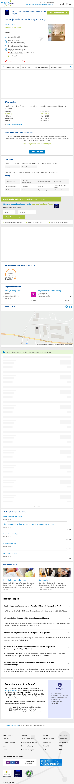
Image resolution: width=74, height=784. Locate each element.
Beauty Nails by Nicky (12, 291)
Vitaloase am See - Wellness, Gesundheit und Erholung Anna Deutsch (28, 524)
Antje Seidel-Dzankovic (11, 516)
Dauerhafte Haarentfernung (14, 580)
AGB (60, 746)
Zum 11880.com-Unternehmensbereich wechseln (40, 4)
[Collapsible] (68, 605)
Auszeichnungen (41, 67)
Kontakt (46, 746)
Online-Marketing (27, 746)
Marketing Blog (48, 739)
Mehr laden (37, 506)
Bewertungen (56, 67)
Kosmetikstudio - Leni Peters (13, 553)
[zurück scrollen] (3, 67)
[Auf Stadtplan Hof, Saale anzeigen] (70, 306)
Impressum (63, 739)
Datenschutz (63, 742)
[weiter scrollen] (71, 67)
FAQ (44, 750)
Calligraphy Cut (45, 580)
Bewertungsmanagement (29, 742)
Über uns (6, 739)
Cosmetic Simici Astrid (11, 534)
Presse (5, 750)
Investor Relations (9, 742)
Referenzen (47, 742)
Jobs (4, 746)
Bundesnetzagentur (11, 690)
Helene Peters (8, 543)
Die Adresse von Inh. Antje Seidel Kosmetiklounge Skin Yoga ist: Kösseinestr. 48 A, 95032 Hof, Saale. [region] (35, 611)
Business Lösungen (27, 750)
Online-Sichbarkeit (27, 739)
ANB (60, 750)
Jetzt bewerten (37, 152)
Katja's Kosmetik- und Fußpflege (49, 291)
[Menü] (71, 3)
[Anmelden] (64, 3)
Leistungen (26, 67)
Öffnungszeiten (12, 67)
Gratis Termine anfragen (58, 13)
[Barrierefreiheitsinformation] (67, 3)
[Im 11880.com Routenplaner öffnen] (66, 306)
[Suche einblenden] (60, 3)
